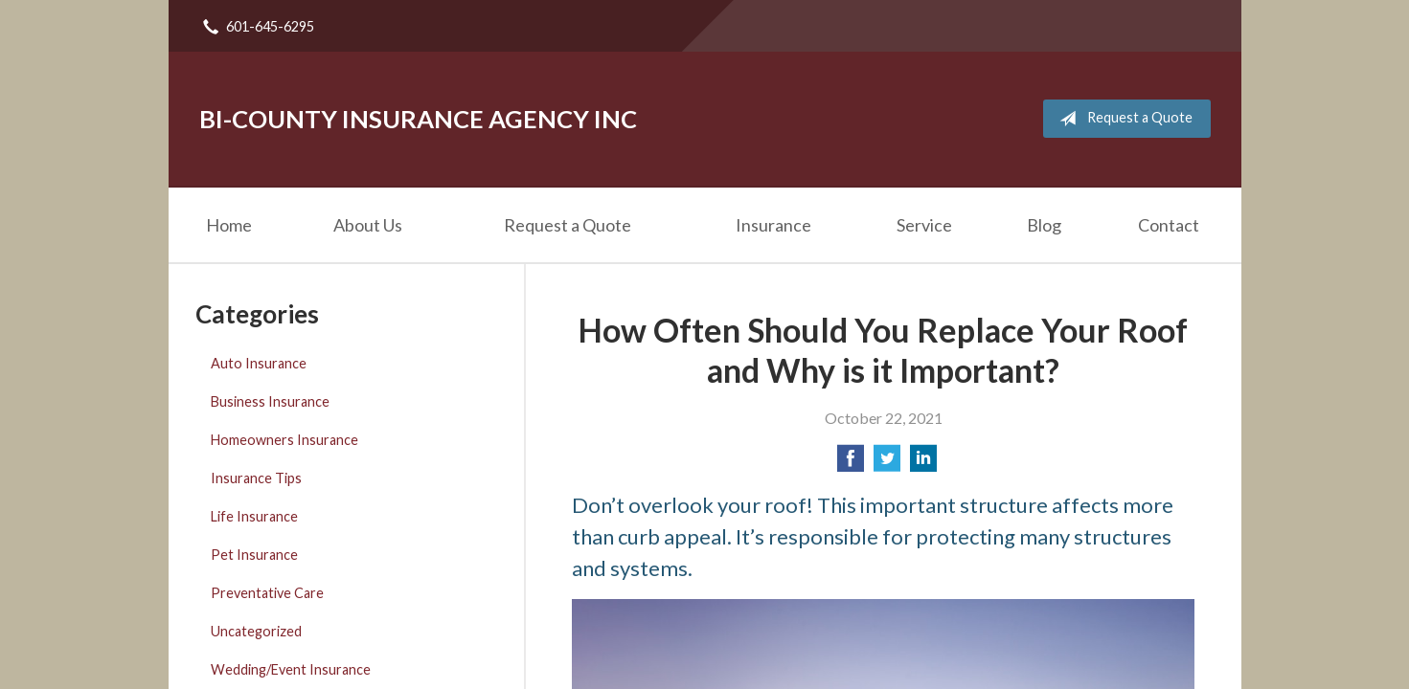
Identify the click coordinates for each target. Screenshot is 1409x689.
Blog (1044, 224)
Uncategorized (256, 631)
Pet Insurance (254, 554)
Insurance (773, 224)
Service (924, 224)
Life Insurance (254, 516)
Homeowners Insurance (284, 440)
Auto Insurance (259, 363)
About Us (367, 224)
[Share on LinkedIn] (923, 464)
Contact (1168, 224)
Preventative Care (267, 593)
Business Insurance (270, 401)
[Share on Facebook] (850, 464)
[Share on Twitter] (887, 464)
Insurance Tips (256, 478)
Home (229, 224)
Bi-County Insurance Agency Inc (418, 118)
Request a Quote (1122, 118)
